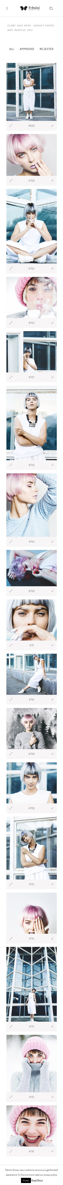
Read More (37, 1180)
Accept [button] (26, 1180)
